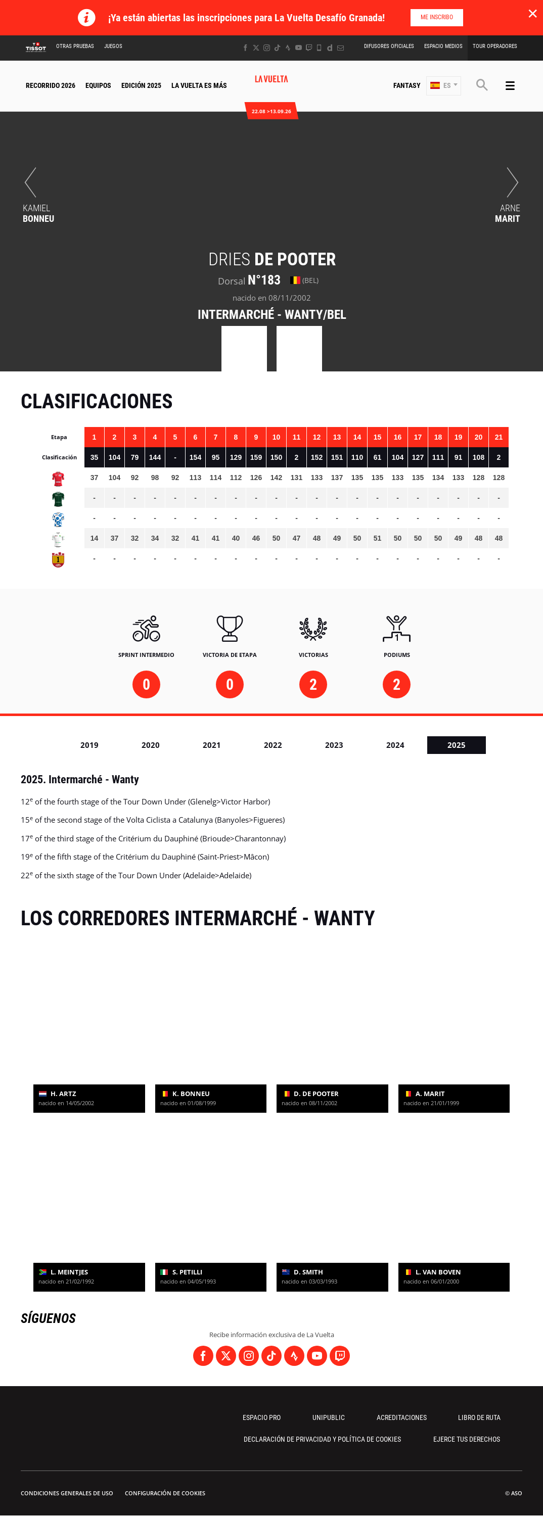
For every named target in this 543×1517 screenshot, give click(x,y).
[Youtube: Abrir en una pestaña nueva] (298, 47)
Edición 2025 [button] (141, 85)
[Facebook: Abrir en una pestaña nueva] (245, 47)
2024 (395, 745)
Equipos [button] (98, 85)
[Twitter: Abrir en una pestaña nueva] (256, 47)
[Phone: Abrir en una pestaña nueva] (319, 47)
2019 (89, 745)
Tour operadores (495, 46)
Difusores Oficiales (389, 46)
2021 (212, 745)
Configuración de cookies (165, 1493)
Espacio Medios (443, 46)
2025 (456, 745)
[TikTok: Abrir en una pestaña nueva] (277, 47)
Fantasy (407, 85)
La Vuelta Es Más (199, 85)
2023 (334, 745)
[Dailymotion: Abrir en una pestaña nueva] (330, 47)
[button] (443, 86)
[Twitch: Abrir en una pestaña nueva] (309, 47)
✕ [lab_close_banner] (532, 13)
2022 (273, 745)
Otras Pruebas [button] (75, 46)
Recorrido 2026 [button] (50, 85)
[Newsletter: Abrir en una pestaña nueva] (340, 47)
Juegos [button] (113, 46)
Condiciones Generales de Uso (67, 1493)
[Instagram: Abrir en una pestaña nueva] (266, 47)
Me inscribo (437, 17)
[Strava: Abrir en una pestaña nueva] (288, 47)
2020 (151, 745)
